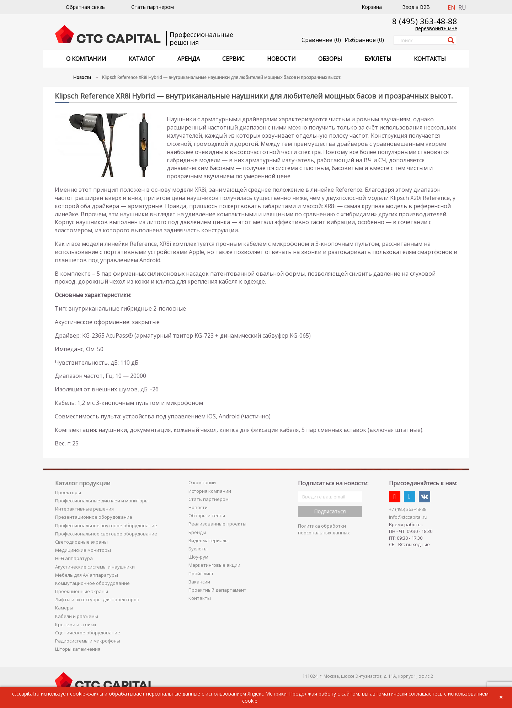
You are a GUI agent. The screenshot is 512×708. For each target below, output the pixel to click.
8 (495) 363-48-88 (424, 21)
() (364, 40)
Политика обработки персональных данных (324, 529)
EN (451, 7)
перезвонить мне (436, 28)
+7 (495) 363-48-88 (407, 509)
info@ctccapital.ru (408, 517)
